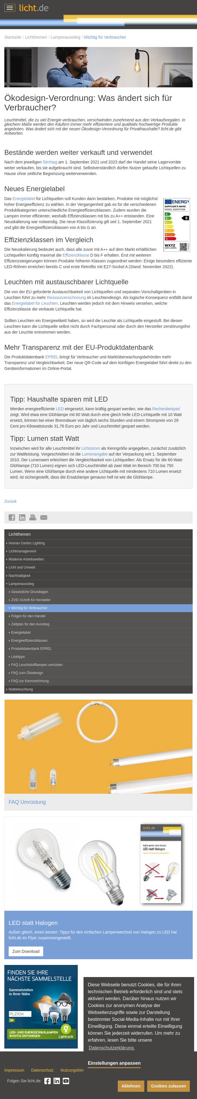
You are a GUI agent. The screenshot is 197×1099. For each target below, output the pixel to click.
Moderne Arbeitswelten (26, 559)
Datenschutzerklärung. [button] (112, 1047)
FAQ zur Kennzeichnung (30, 681)
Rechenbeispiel (166, 409)
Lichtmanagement (22, 551)
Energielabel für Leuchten (35, 303)
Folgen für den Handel (28, 616)
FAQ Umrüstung (27, 802)
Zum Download (25, 951)
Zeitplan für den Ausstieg (30, 624)
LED (60, 409)
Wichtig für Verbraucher (105, 37)
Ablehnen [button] (131, 1086)
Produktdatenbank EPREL (31, 649)
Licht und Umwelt (22, 567)
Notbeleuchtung (21, 689)
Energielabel (24, 198)
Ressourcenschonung (66, 297)
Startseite (12, 37)
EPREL (51, 357)
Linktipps (18, 657)
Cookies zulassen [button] (168, 1086)
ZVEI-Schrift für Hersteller (31, 600)
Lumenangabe (95, 454)
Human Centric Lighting (27, 543)
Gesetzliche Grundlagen (29, 592)
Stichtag (50, 162)
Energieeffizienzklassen (29, 641)
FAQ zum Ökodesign (27, 673)
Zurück (10, 501)
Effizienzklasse (75, 255)
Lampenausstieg (65, 37)
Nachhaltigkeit (19, 576)
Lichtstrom (90, 448)
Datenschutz (42, 1070)
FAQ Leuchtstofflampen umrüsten (37, 665)
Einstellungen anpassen (114, 1063)
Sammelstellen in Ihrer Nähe (20, 992)
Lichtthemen (36, 37)
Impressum (14, 1070)
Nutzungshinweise (76, 1070)
